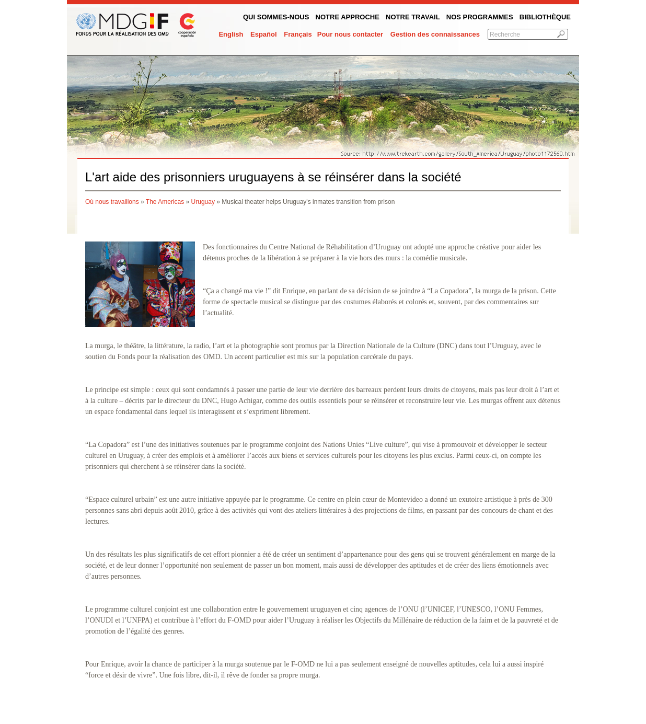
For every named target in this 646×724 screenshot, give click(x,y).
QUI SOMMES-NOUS (276, 17)
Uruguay (203, 201)
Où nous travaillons (112, 201)
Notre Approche (347, 17)
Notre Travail (413, 17)
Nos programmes (479, 17)
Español (263, 34)
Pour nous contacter (350, 34)
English (230, 34)
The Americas (165, 201)
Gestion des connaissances (435, 34)
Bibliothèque (545, 17)
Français (298, 34)
